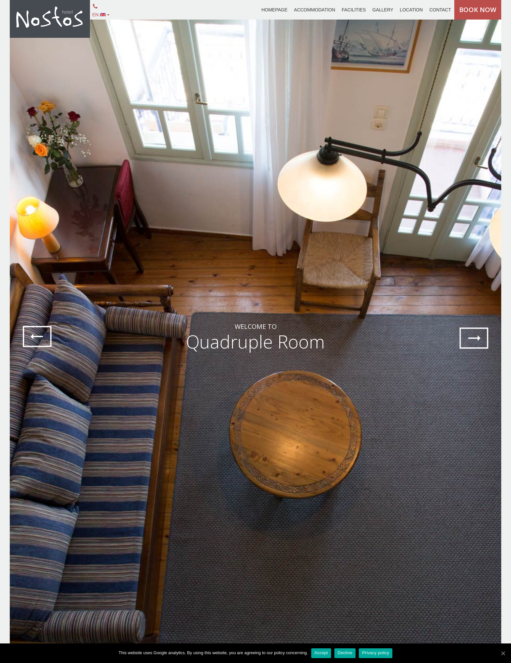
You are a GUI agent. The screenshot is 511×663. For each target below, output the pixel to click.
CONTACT (440, 9)
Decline (345, 652)
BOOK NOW (477, 9)
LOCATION (411, 9)
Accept (321, 652)
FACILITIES (354, 9)
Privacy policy (375, 652)
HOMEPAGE (274, 9)
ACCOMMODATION (314, 9)
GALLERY (382, 9)
